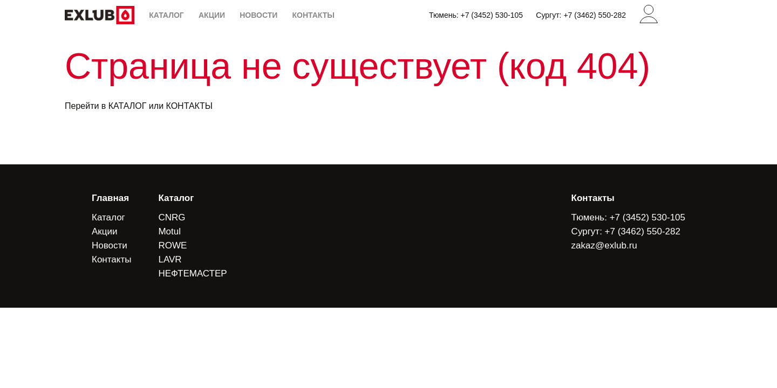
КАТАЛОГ (166, 15)
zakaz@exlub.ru (604, 245)
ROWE (172, 245)
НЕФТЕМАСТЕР (192, 273)
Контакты (111, 259)
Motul (169, 231)
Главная (110, 198)
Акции (105, 231)
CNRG (171, 217)
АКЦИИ (212, 15)
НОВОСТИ (258, 15)
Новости (109, 245)
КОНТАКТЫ (313, 15)
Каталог (108, 217)
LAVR (169, 259)
